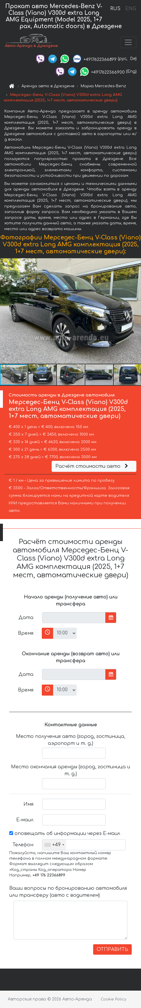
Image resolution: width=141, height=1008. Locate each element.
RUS (115, 8)
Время (25, 633)
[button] (135, 311)
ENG (130, 8)
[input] (74, 617)
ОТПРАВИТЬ (112, 949)
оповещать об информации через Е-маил (64, 833)
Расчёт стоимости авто (92, 466)
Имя (28, 804)
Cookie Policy (113, 999)
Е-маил (24, 820)
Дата (26, 617)
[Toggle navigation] (128, 42)
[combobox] (54, 845)
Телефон (22, 844)
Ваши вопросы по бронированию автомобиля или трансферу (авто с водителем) (68, 892)
